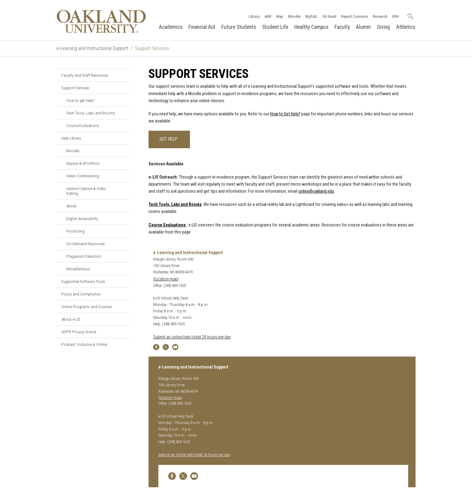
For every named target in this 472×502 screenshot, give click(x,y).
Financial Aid (201, 27)
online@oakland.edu (316, 191)
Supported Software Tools (83, 281)
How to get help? (80, 100)
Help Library (71, 138)
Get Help (169, 139)
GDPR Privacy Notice (78, 331)
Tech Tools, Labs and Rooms (90, 112)
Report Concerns (354, 16)
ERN (395, 16)
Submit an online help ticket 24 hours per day (192, 337)
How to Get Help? (285, 114)
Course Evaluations (82, 125)
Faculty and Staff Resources (84, 75)
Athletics (405, 27)
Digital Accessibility (82, 218)
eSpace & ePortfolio (83, 163)
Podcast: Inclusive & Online (84, 344)
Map (279, 16)
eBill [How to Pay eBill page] (268, 16)
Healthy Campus (311, 27)
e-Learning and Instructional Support (92, 48)
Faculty (342, 27)
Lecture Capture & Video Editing (86, 191)
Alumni (363, 27)
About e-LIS (70, 319)
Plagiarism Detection (83, 256)
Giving (383, 27)
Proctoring (75, 231)
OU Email (329, 16)
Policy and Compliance (80, 294)
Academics (170, 27)
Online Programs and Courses (86, 306)
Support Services (75, 87)
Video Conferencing (82, 175)
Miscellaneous (78, 268)
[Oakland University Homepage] (101, 21)
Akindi (71, 205)
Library (254, 16)
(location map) (166, 279)
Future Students (238, 27)
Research (380, 16)
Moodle (294, 16)
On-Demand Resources (85, 243)
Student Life (275, 27)
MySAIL (311, 16)
